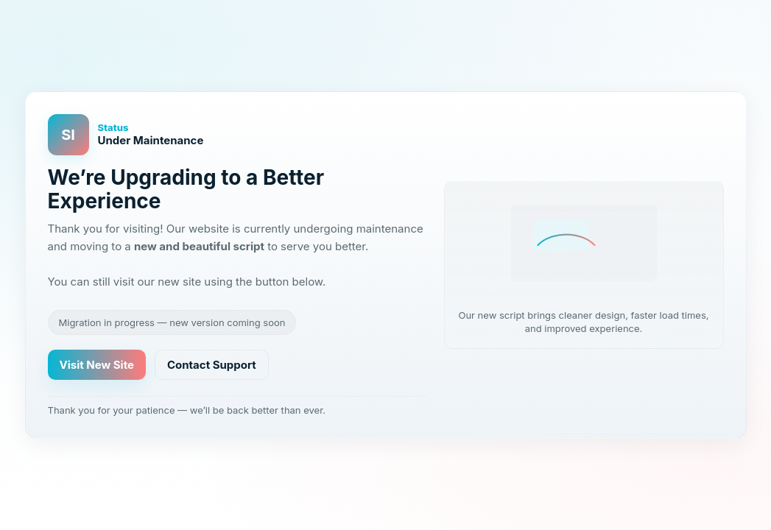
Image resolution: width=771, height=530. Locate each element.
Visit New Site (97, 365)
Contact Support (211, 365)
